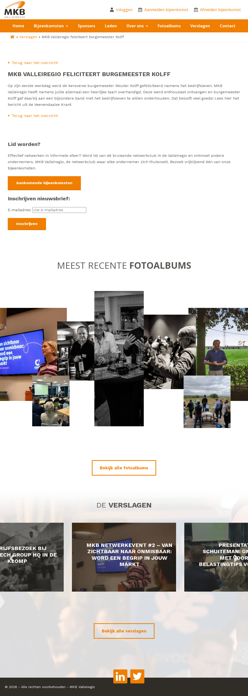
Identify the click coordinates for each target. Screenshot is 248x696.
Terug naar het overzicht (33, 62)
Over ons (135, 26)
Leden (111, 26)
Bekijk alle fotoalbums (124, 467)
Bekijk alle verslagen (124, 631)
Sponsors (86, 26)
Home (18, 26)
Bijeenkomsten (49, 26)
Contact (227, 26)
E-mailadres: (47, 210)
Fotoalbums (169, 26)
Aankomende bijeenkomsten (44, 183)
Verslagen (200, 26)
